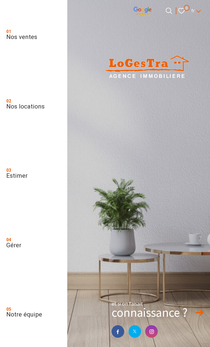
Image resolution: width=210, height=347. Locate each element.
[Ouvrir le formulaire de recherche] (168, 10)
